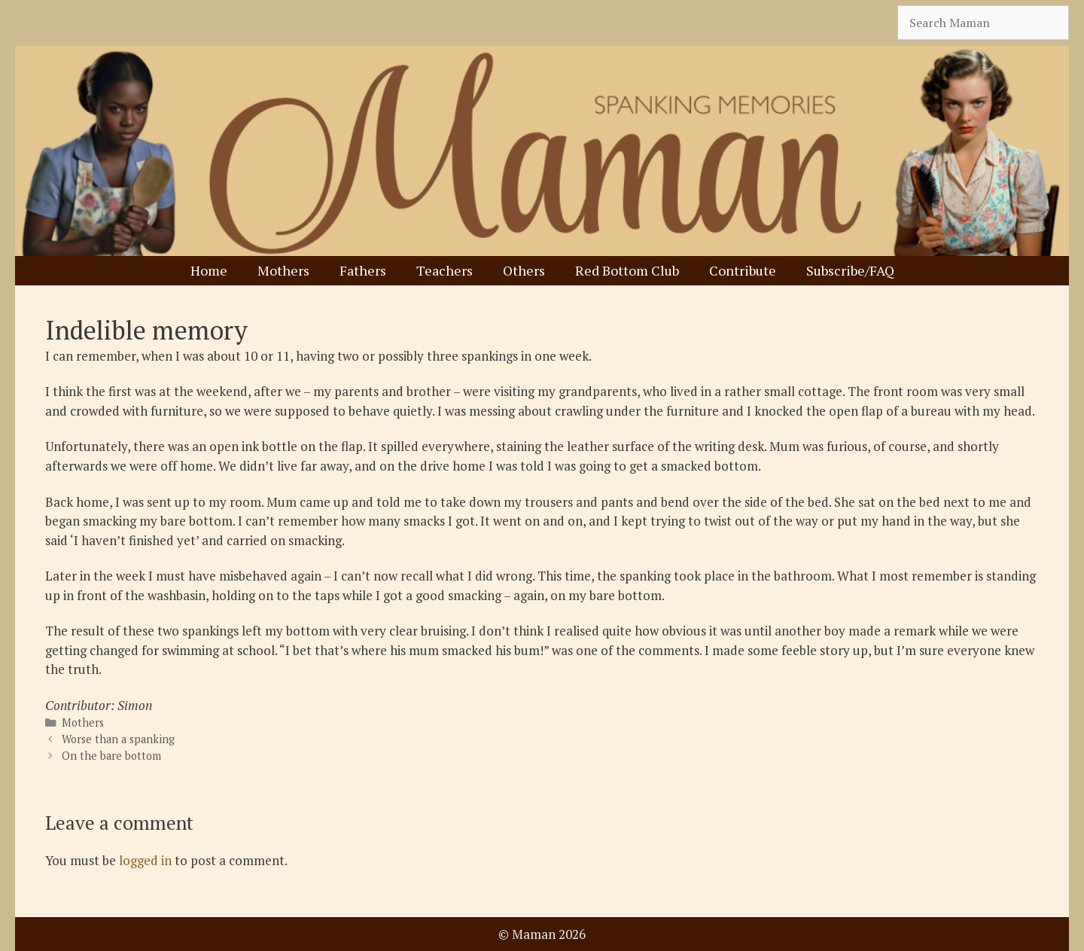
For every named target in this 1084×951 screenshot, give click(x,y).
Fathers (363, 270)
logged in (145, 860)
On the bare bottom (111, 755)
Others (524, 270)
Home (208, 270)
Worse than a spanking (118, 739)
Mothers (283, 270)
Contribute (742, 270)
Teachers (444, 270)
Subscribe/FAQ (850, 270)
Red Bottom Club (627, 270)
